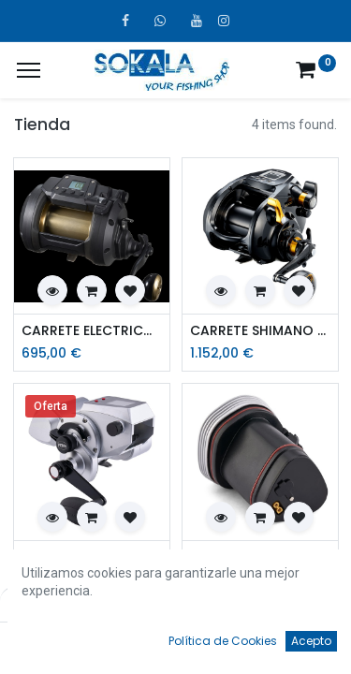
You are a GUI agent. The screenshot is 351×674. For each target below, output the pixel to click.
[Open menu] (175, 647)
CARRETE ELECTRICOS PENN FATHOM (92, 557)
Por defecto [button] (267, 603)
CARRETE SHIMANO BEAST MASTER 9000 (260, 331)
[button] (52, 290)
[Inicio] (61, 642)
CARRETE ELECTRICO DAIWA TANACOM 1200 (92, 331)
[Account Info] (290, 642)
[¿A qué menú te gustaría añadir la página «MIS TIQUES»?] (28, 70)
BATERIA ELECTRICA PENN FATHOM (260, 557)
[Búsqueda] (118, 642)
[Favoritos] (232, 642)
